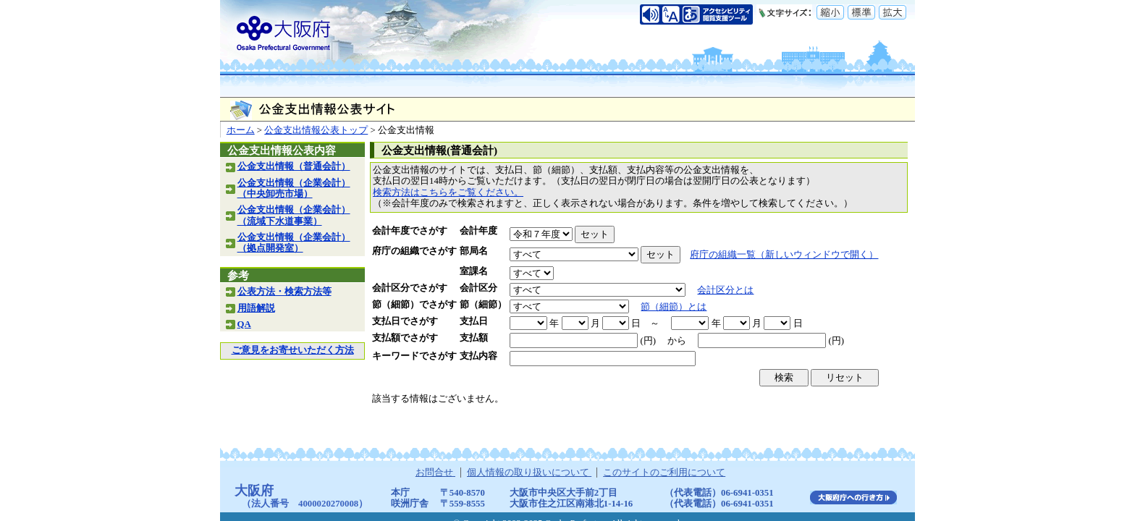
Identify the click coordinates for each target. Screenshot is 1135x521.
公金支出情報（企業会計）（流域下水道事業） (293, 215)
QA (244, 324)
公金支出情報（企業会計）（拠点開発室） (293, 242)
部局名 (474, 251)
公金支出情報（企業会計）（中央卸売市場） (293, 188)
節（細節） (483, 305)
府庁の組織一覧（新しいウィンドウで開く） (784, 255)
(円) (648, 341)
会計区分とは (725, 290)
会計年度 (478, 231)
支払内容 (478, 356)
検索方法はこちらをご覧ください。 (448, 192)
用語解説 (256, 308)
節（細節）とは (673, 307)
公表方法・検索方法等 (284, 292)
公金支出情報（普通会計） (293, 166)
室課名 (474, 271)
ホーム (241, 130)
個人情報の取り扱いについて (529, 472)
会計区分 (478, 288)
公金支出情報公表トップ (316, 130)
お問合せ (435, 472)
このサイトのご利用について (664, 472)
